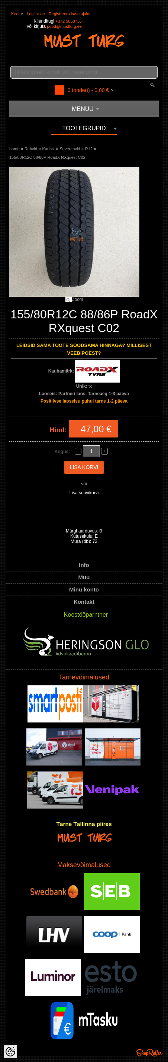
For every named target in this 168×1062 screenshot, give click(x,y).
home (14, 149)
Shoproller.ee (149, 1052)
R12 (89, 149)
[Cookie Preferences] (10, 1051)
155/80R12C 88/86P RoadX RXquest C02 (47, 157)
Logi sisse (36, 14)
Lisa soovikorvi (84, 492)
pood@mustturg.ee (64, 26)
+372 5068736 (68, 21)
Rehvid (31, 149)
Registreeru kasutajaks (69, 14)
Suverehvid (69, 149)
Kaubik (48, 149)
